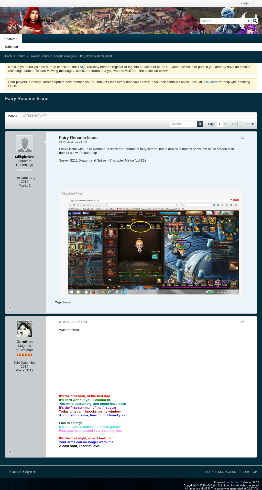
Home (9, 56)
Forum (21, 56)
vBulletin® (236, 482)
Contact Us (227, 471)
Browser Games (39, 56)
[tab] (12, 115)
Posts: (23, 185)
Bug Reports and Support (96, 56)
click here (211, 82)
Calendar (11, 47)
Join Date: (21, 178)
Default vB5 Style (21, 472)
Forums (10, 39)
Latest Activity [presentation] (35, 115)
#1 (242, 137)
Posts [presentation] (12, 115)
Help (209, 471)
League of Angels (65, 56)
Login (247, 3)
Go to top (249, 471)
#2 (242, 322)
